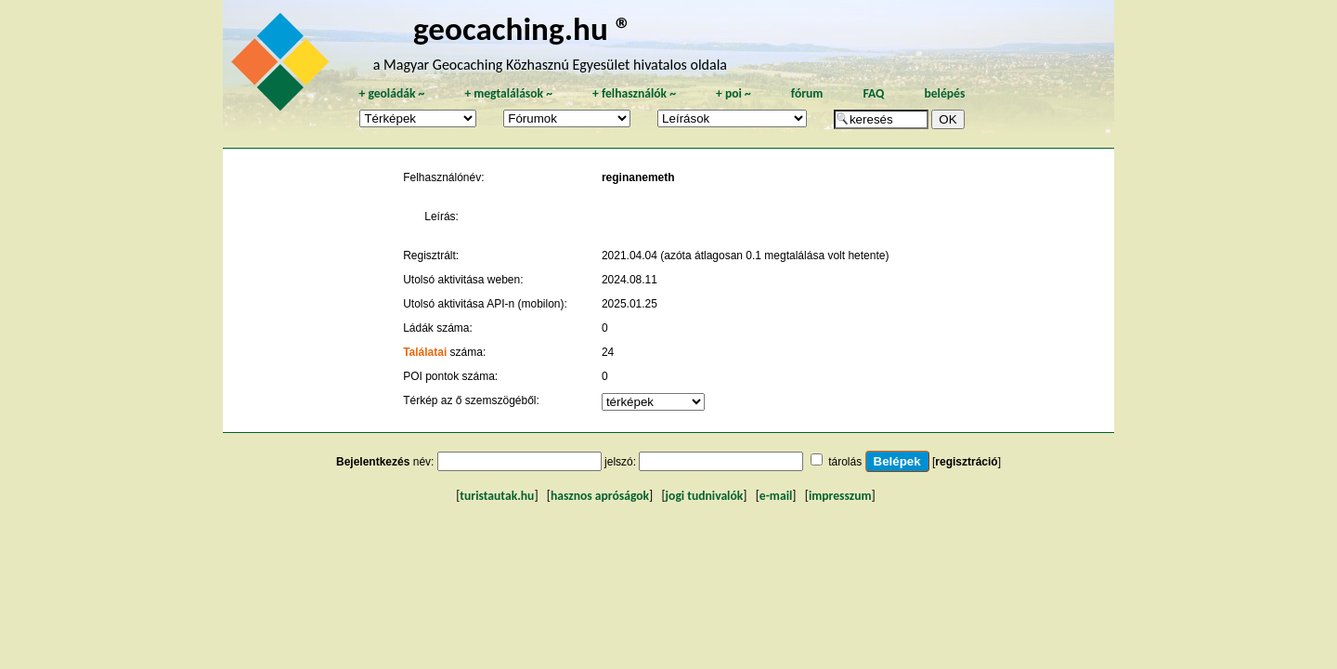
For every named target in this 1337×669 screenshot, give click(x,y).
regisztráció (966, 461)
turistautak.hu (497, 496)
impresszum (840, 496)
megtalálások (508, 93)
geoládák (391, 93)
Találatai (425, 352)
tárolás (845, 461)
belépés (944, 93)
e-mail (775, 496)
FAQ (873, 93)
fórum (807, 93)
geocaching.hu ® (522, 28)
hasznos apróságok (600, 496)
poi (733, 93)
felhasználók (634, 93)
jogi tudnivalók (705, 496)
